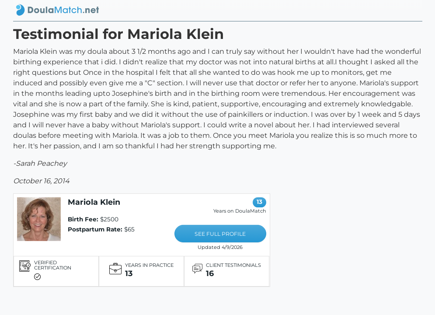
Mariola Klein (94, 201)
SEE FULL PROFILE (220, 234)
